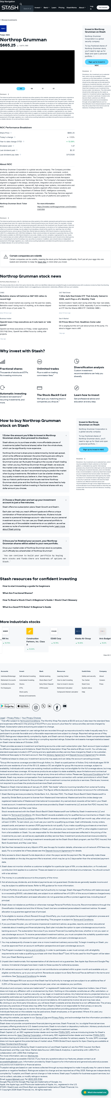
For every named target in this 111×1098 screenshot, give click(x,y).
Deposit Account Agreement (82, 755)
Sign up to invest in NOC (97, 63)
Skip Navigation (7, 1)
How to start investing (65, 680)
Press (101, 684)
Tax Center (86, 680)
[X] (43, 707)
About (101, 676)
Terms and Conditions (30, 721)
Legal (2, 718)
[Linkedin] (49, 707)
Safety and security (89, 676)
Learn (54, 7)
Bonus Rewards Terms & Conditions (18, 818)
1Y (43, 89)
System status (87, 688)
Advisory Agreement (56, 755)
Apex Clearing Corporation (29, 1035)
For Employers (6, 688)
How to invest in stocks (65, 684)
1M (32, 89)
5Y (54, 89)
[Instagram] (36, 707)
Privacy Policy (13, 718)
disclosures (33, 1056)
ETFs (21, 688)
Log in (91, 7)
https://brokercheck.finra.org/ (13, 1044)
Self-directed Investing (27, 676)
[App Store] (23, 706)
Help (83, 692)
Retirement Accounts (8, 680)
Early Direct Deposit (46, 684)
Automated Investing (26, 680)
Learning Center (63, 676)
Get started (103, 7)
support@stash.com (15, 1079)
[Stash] (10, 7)
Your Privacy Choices (31, 718)
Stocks (21, 684)
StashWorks (72, 7)
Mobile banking (44, 676)
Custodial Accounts (8, 684)
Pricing (61, 7)
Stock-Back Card (45, 680)
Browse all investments (27, 696)
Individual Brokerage (8, 676)
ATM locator (43, 688)
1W (21, 89)
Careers (102, 680)
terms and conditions (35, 950)
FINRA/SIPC (64, 1032)
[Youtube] (65, 707)
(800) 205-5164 (35, 1079)
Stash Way (42, 262)
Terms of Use (42, 1017)
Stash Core (86, 684)
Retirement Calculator (64, 688)
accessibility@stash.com (11, 1062)
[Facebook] (57, 707)
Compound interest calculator (67, 692)
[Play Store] (7, 706)
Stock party (23, 692)
